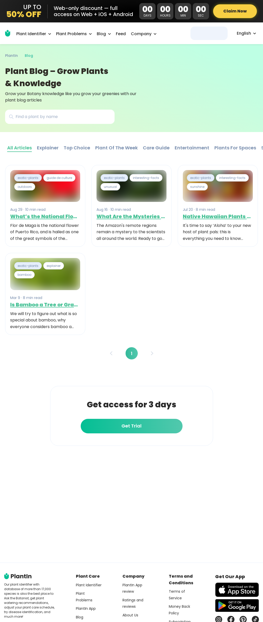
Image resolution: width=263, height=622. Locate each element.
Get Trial (131, 426)
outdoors (25, 187)
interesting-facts (146, 178)
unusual (110, 187)
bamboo (24, 275)
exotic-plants (28, 178)
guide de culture (59, 178)
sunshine (197, 187)
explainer (54, 266)
